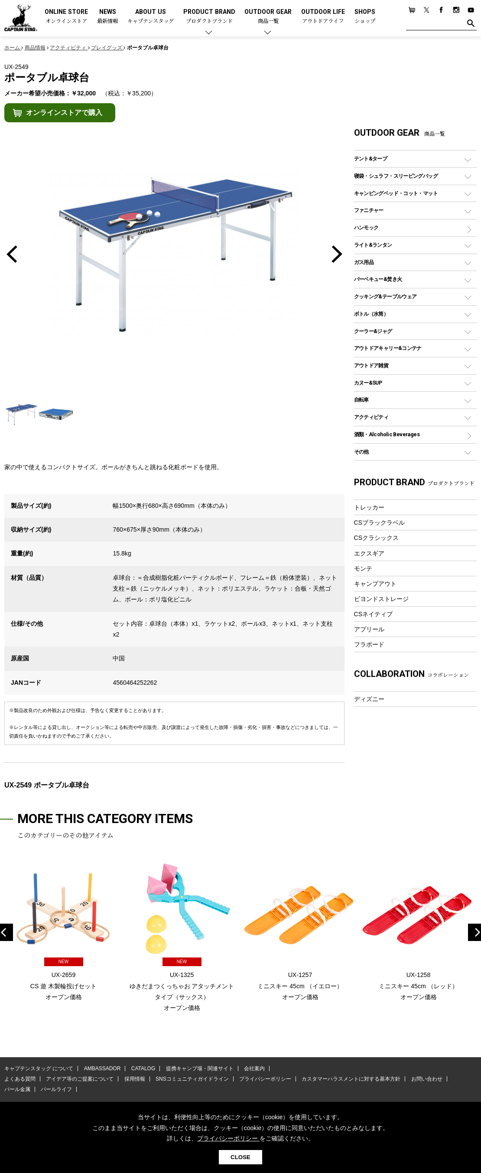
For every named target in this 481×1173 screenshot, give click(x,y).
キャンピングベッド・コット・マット (396, 193)
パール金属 (17, 1089)
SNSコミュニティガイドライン (192, 1079)
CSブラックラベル (379, 522)
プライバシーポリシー (265, 1079)
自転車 (361, 399)
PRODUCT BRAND (209, 17)
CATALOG (143, 1068)
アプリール (369, 629)
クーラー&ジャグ (373, 331)
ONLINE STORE (66, 17)
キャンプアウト (375, 583)
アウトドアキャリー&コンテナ (388, 348)
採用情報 (134, 1079)
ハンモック (366, 227)
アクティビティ (371, 417)
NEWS (107, 17)
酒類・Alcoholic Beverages (386, 434)
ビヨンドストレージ (381, 598)
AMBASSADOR (102, 1068)
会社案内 (254, 1068)
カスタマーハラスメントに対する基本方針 (351, 1079)
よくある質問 (20, 1079)
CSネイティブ (373, 614)
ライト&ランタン (373, 245)
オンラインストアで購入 (64, 112)
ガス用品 (364, 262)
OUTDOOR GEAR (268, 17)
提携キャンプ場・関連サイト (200, 1068)
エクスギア (369, 553)
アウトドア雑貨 (371, 365)
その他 (361, 451)
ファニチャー (369, 210)
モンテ (363, 568)
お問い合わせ (426, 1079)
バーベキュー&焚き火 (378, 279)
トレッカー (369, 507)
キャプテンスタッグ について (38, 1068)
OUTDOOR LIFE (323, 17)
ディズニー (369, 699)
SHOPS (364, 17)
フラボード (369, 644)
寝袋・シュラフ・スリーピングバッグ (396, 176)
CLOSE (240, 1157)
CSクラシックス (376, 537)
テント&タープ (370, 158)
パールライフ (56, 1089)
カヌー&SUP (368, 382)
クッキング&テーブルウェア (385, 296)
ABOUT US (150, 17)
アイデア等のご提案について (80, 1079)
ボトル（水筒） (371, 313)
